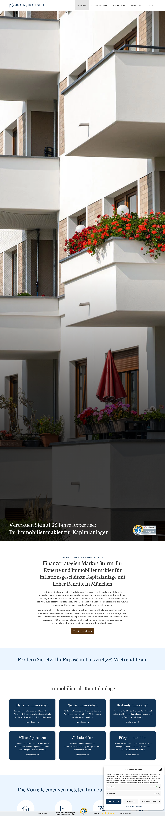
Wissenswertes (119, 5)
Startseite (82, 5)
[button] (160, 769)
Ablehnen (131, 801)
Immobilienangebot (99, 5)
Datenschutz (130, 806)
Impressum (139, 806)
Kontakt (150, 5)
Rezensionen (136, 5)
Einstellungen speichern (150, 801)
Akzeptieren (114, 801)
